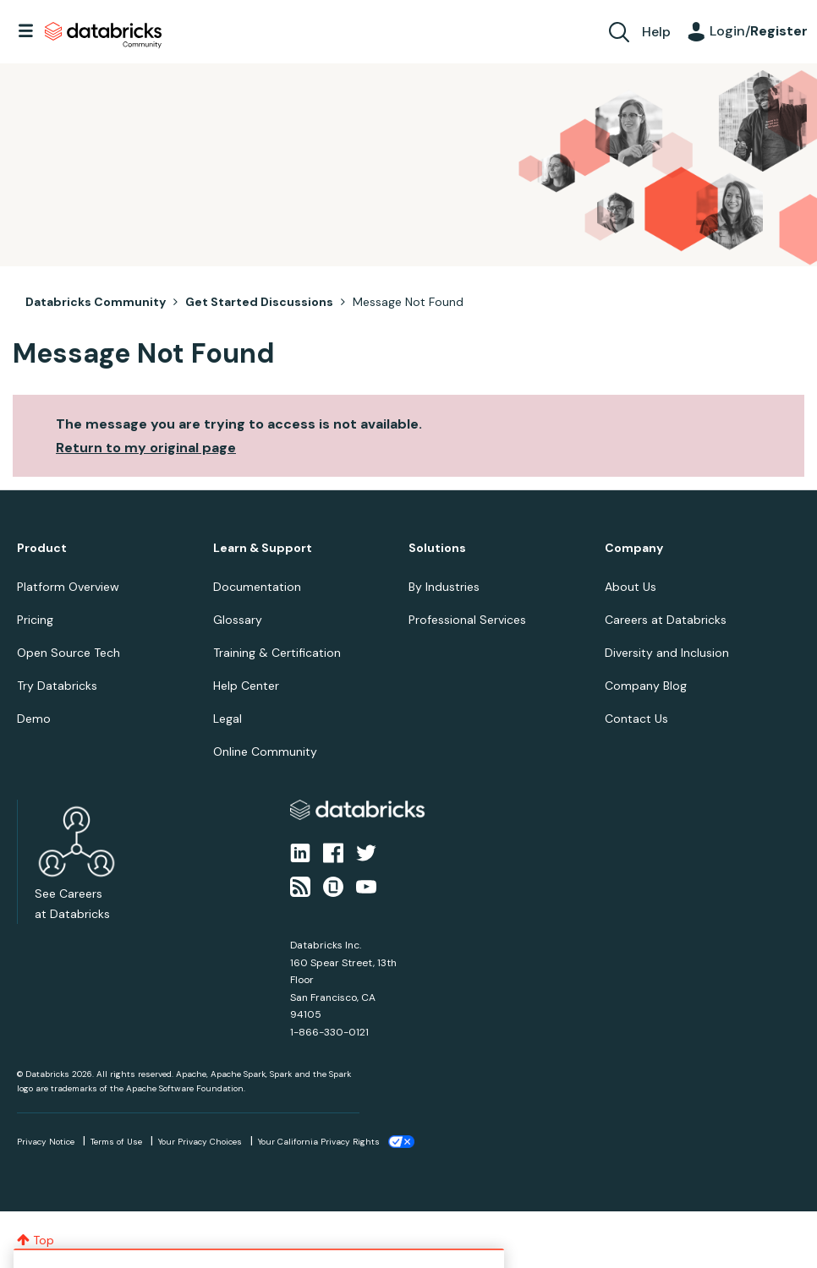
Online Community (265, 751)
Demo (34, 718)
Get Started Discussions (259, 301)
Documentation (257, 586)
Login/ (759, 31)
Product (42, 548)
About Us (630, 586)
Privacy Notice (45, 1141)
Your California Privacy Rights (319, 1141)
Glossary (237, 619)
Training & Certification (277, 652)
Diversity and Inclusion (667, 652)
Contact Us (636, 718)
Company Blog (646, 685)
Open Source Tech (68, 652)
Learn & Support (262, 548)
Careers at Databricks (666, 619)
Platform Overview (68, 586)
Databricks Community (103, 35)
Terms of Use (116, 1141)
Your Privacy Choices (200, 1141)
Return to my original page (146, 447)
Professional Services (467, 619)
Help (656, 32)
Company (634, 548)
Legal (227, 718)
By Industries (444, 586)
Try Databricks (57, 685)
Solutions (437, 548)
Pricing (35, 619)
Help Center (246, 685)
